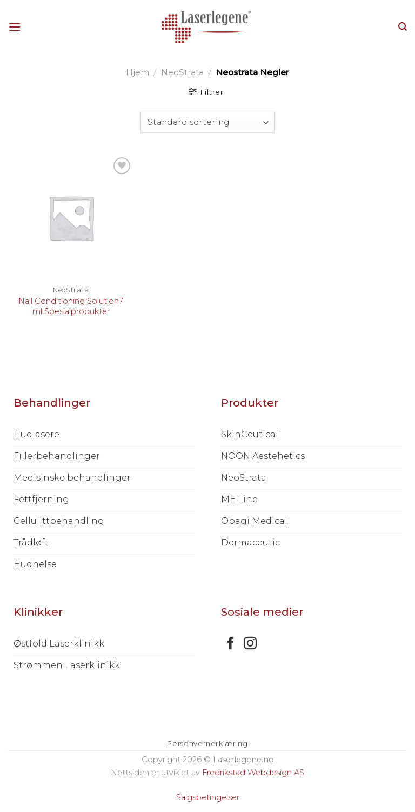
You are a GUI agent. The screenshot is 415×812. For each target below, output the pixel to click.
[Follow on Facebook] (230, 644)
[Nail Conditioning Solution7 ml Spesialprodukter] (71, 218)
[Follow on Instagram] (250, 644)
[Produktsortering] (207, 122)
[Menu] (14, 27)
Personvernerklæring (207, 743)
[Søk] (402, 26)
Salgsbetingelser (207, 797)
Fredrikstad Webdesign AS (253, 772)
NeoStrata (182, 72)
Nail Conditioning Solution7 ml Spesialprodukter (70, 306)
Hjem (137, 72)
